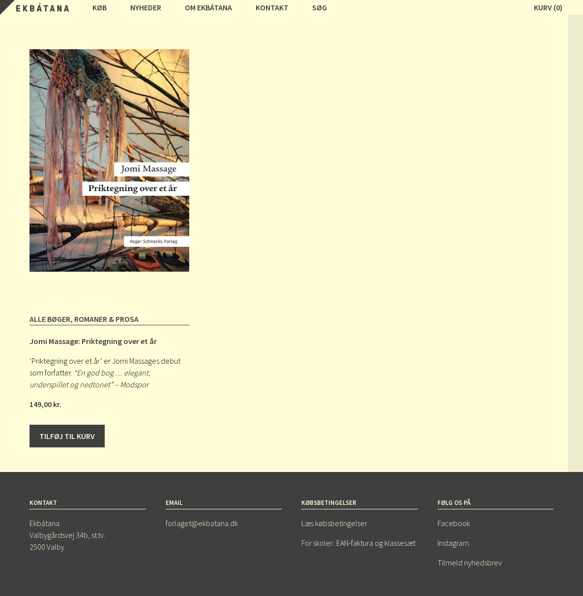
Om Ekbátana (208, 7)
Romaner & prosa (106, 319)
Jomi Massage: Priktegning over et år (93, 341)
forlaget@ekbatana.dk (202, 523)
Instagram (453, 543)
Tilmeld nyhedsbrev (469, 562)
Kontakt (272, 7)
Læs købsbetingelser (334, 523)
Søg (319, 7)
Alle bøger (49, 319)
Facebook (453, 523)
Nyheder (145, 7)
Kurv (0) (548, 7)
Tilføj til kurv (67, 436)
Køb (99, 7)
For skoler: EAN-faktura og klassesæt (358, 543)
